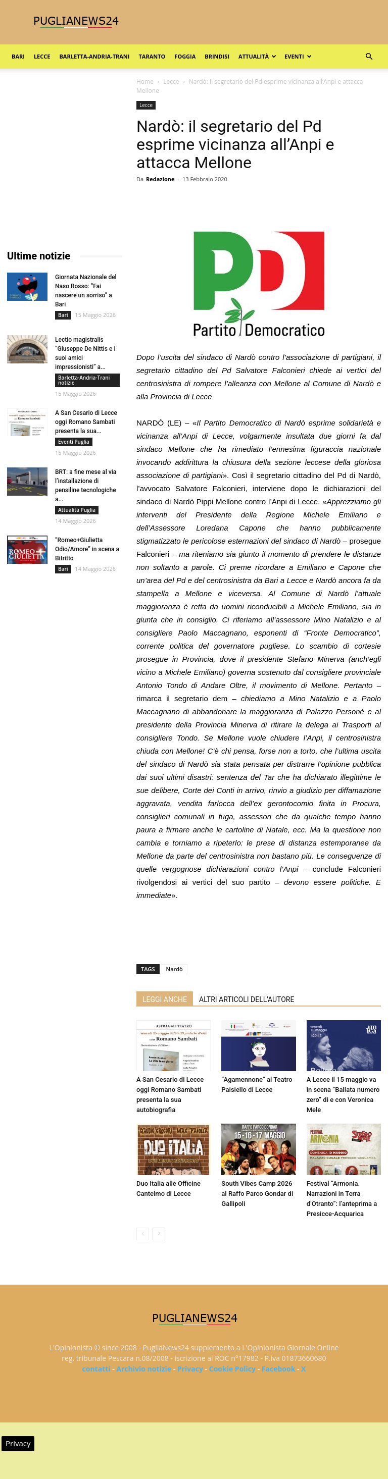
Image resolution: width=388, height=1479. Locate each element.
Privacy (190, 1369)
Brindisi (217, 56)
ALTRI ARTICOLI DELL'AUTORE (246, 999)
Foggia (185, 56)
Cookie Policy (232, 1369)
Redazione (160, 179)
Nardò (174, 969)
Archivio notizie (143, 1369)
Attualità (257, 56)
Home (145, 81)
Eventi (297, 56)
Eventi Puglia (73, 441)
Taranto (151, 56)
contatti (96, 1369)
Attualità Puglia (76, 509)
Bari (18, 56)
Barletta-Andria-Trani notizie (84, 380)
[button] (369, 57)
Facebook (279, 1369)
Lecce (42, 56)
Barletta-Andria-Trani (94, 56)
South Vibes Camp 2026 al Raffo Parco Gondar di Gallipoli (257, 1193)
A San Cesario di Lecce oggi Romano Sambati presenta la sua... (86, 422)
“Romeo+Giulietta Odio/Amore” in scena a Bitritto (87, 549)
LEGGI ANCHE (164, 999)
